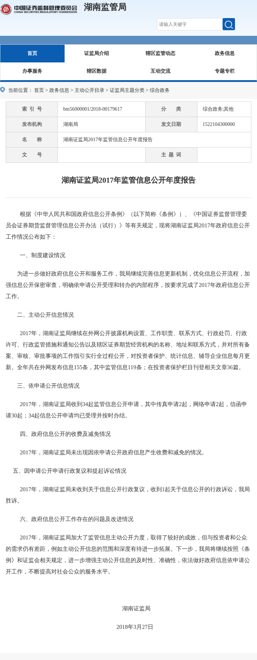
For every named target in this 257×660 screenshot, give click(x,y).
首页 (32, 53)
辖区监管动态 (160, 53)
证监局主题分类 (127, 90)
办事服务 (32, 71)
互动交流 (160, 71)
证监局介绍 (96, 53)
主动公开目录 (89, 90)
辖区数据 (96, 71)
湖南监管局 (105, 7)
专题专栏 (225, 71)
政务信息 (225, 53)
